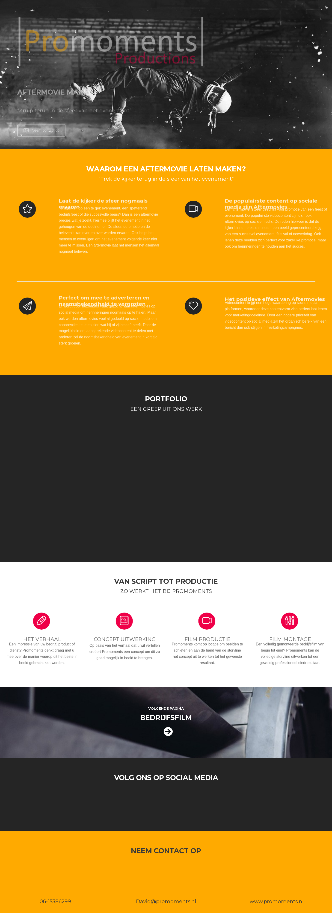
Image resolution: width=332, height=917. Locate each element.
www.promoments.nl (277, 901)
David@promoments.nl (166, 901)
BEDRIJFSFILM (166, 717)
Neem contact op (41, 130)
